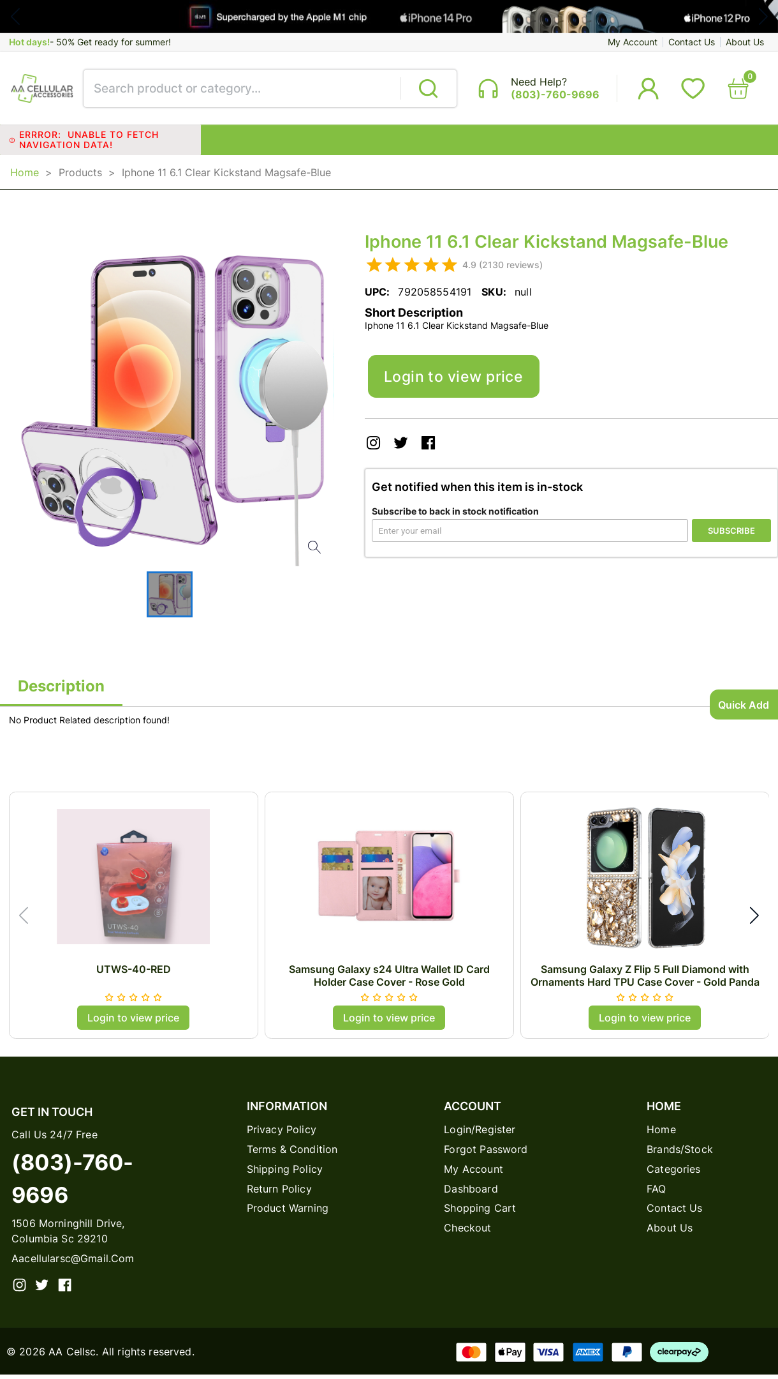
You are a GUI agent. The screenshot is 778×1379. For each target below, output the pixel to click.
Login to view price (457, 381)
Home (24, 175)
